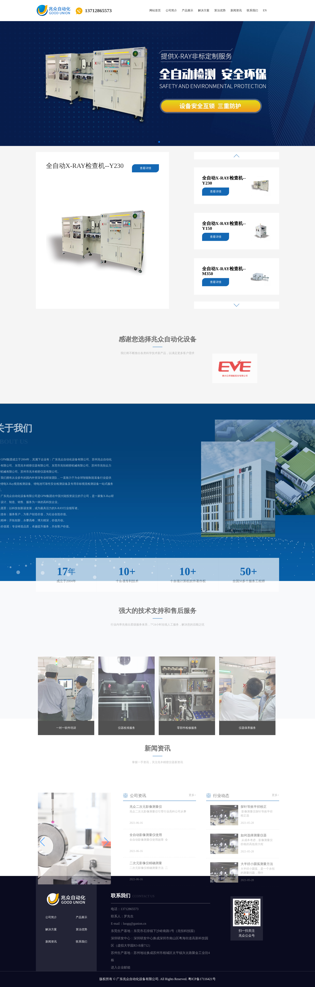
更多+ (192, 843)
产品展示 (187, 10)
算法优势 (220, 10)
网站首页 (155, 10)
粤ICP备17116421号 (202, 979)
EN (265, 10)
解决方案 (203, 10)
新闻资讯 (236, 10)
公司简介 (171, 10)
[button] (156, 142)
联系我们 (252, 10)
